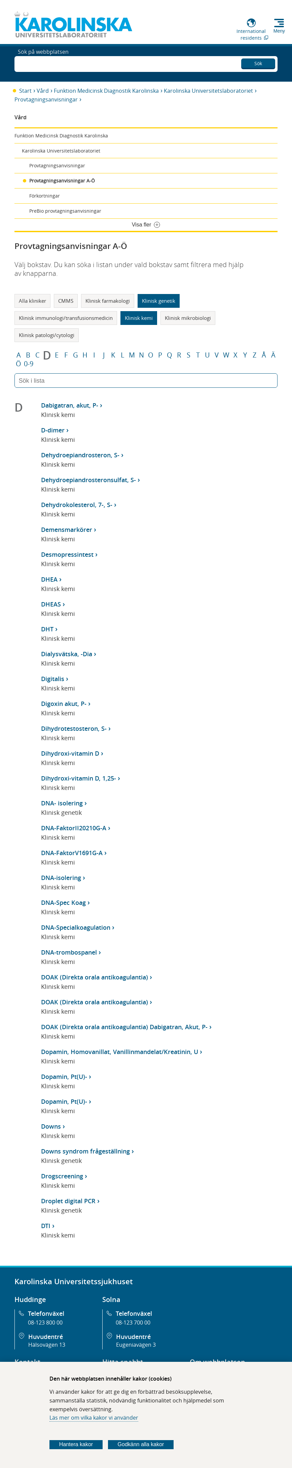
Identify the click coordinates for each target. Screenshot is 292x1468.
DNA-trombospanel (69, 952)
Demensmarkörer (66, 530)
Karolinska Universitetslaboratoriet (208, 90)
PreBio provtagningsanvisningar (65, 211)
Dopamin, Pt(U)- (64, 1077)
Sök (258, 62)
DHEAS (51, 604)
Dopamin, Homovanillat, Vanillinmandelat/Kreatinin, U (119, 1052)
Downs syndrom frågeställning (85, 1151)
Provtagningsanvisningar (46, 99)
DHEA (49, 579)
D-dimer (53, 430)
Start (25, 90)
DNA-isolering (61, 878)
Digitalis (52, 679)
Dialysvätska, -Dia (66, 654)
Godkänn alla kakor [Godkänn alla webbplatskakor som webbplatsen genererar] (141, 1444)
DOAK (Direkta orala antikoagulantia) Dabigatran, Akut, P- (124, 1027)
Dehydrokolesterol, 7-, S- (76, 505)
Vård (43, 90)
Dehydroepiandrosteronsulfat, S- (88, 480)
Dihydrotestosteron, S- (74, 728)
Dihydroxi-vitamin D (70, 753)
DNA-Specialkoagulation (75, 927)
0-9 (28, 364)
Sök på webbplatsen (43, 63)
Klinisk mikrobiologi (188, 317)
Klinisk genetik (158, 300)
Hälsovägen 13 (46, 1344)
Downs (51, 1126)
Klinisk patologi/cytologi (46, 335)
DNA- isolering (62, 803)
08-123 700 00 (133, 1322)
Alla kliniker (32, 300)
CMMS (65, 300)
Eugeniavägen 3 (136, 1344)
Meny (279, 31)
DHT (47, 629)
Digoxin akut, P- (63, 704)
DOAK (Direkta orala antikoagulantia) (94, 977)
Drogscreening (62, 1176)
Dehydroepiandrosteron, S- (80, 455)
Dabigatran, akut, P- (69, 405)
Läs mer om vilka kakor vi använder (93, 1417)
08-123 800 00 (45, 1322)
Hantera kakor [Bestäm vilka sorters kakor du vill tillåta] (76, 1444)
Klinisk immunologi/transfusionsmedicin (66, 317)
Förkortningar (44, 196)
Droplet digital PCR (68, 1201)
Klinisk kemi (139, 317)
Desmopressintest (67, 554)
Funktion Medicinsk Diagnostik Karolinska (106, 90)
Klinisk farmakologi (107, 300)
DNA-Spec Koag (63, 902)
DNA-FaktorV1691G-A (72, 853)
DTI (45, 1226)
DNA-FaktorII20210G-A (73, 828)
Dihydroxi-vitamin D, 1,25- (78, 778)
